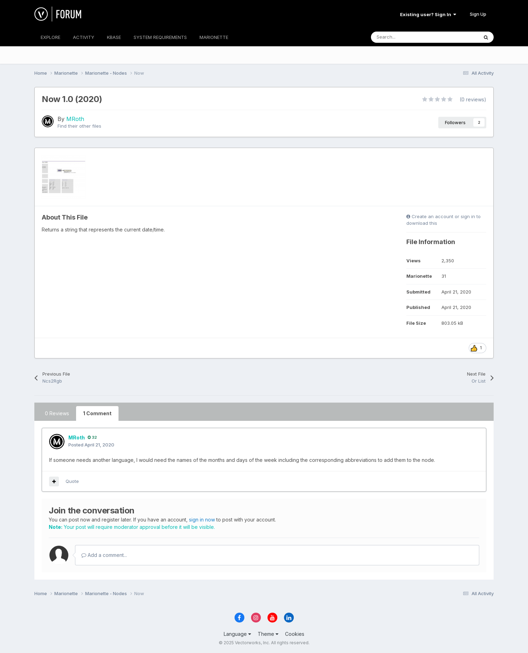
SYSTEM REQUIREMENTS (160, 37)
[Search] (409, 37)
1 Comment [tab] (97, 413)
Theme (268, 634)
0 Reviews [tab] (57, 413)
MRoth (75, 118)
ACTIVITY (83, 37)
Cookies (294, 634)
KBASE (114, 37)
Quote (72, 481)
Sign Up (478, 14)
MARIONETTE (213, 37)
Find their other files (79, 126)
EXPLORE (50, 37)
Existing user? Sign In (428, 14)
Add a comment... (104, 555)
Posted (91, 444)
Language (237, 634)
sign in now (202, 520)
